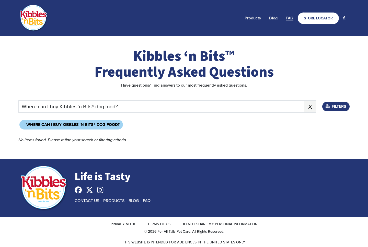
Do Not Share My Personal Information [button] (219, 224)
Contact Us (87, 200)
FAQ (289, 18)
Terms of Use (159, 224)
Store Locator (318, 18)
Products (253, 18)
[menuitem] (252, 18)
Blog (273, 18)
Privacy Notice (125, 224)
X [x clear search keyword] (310, 106)
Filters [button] (336, 106)
